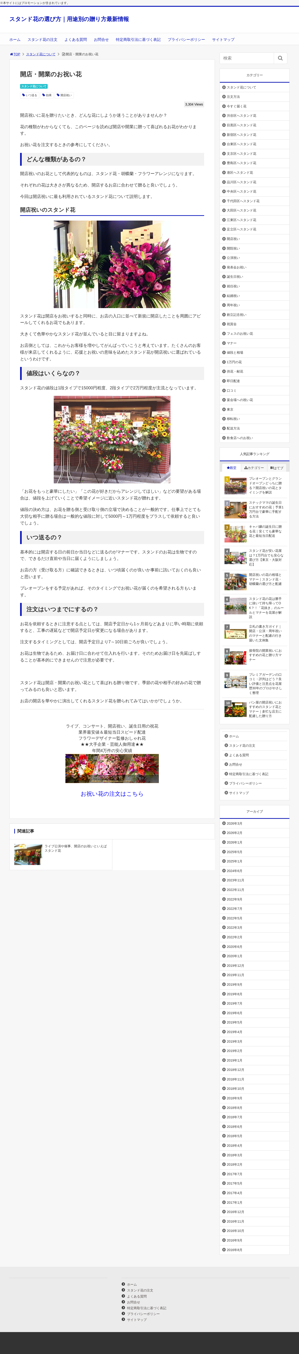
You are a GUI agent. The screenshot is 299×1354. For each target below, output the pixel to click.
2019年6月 (234, 1013)
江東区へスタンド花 (241, 220)
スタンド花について (41, 54)
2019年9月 (234, 984)
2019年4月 (234, 1032)
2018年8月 (234, 1108)
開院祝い (233, 248)
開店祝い (66, 95)
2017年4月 (234, 1193)
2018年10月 (235, 1088)
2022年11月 (235, 890)
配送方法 (233, 428)
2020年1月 (234, 956)
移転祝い (233, 419)
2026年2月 (234, 833)
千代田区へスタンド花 (243, 201)
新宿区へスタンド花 (241, 135)
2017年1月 (234, 1202)
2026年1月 (234, 842)
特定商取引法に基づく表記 (138, 40)
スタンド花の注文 (42, 40)
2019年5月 (234, 1022)
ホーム (15, 40)
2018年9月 (234, 1098)
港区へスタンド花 (240, 172)
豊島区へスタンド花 (241, 163)
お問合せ (101, 40)
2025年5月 (234, 852)
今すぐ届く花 (236, 106)
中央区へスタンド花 (241, 191)
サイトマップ (223, 40)
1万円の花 (234, 362)
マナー (232, 343)
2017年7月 (234, 1174)
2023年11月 (235, 880)
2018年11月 (235, 1079)
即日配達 (233, 381)
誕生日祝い (235, 276)
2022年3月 (234, 927)
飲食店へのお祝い (240, 438)
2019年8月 (234, 994)
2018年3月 (234, 1155)
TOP (14, 54)
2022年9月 (234, 899)
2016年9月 (234, 1240)
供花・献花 (235, 371)
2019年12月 (235, 965)
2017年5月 (234, 1183)
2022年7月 (234, 909)
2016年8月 (234, 1250)
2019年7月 (234, 1003)
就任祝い (233, 286)
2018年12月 (235, 1070)
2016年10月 (235, 1231)
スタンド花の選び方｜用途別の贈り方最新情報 (69, 19)
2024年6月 (234, 871)
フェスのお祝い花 (240, 333)
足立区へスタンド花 (241, 229)
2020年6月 (234, 947)
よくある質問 (75, 40)
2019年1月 (234, 1060)
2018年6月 (234, 1127)
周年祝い (233, 305)
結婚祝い (233, 296)
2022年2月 (234, 937)
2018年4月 (234, 1145)
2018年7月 (234, 1117)
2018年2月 (234, 1164)
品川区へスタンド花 (241, 182)
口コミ (232, 390)
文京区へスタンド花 (241, 153)
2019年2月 (234, 1051)
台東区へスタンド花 (241, 144)
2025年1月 (234, 861)
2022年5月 (234, 918)
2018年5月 (234, 1136)
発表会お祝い (236, 267)
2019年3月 (234, 1041)
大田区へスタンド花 (241, 210)
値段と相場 (235, 352)
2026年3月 (234, 823)
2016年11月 (235, 1221)
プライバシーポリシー (186, 40)
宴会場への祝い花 (240, 400)
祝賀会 (232, 324)
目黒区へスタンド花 (241, 125)
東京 (230, 409)
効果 (49, 95)
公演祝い (233, 258)
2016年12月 (235, 1212)
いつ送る (31, 95)
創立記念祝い (236, 315)
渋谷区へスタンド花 (241, 115)
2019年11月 (235, 975)
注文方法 (233, 96)
